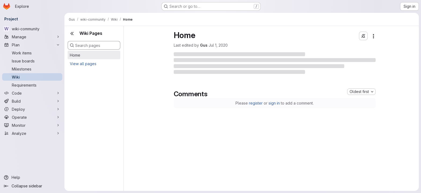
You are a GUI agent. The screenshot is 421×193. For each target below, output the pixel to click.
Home (75, 55)
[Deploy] (32, 109)
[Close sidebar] (72, 33)
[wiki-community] (32, 28)
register (256, 103)
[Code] (32, 93)
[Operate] (32, 117)
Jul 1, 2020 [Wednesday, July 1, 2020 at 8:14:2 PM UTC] (218, 45)
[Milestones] (32, 69)
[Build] (32, 101)
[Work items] (32, 53)
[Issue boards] (32, 61)
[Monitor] (32, 125)
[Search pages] (94, 45)
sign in (274, 103)
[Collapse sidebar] (32, 186)
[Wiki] (32, 77)
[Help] (32, 177)
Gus (204, 45)
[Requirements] (32, 85)
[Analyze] (32, 133)
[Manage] (32, 36)
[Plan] (32, 45)
